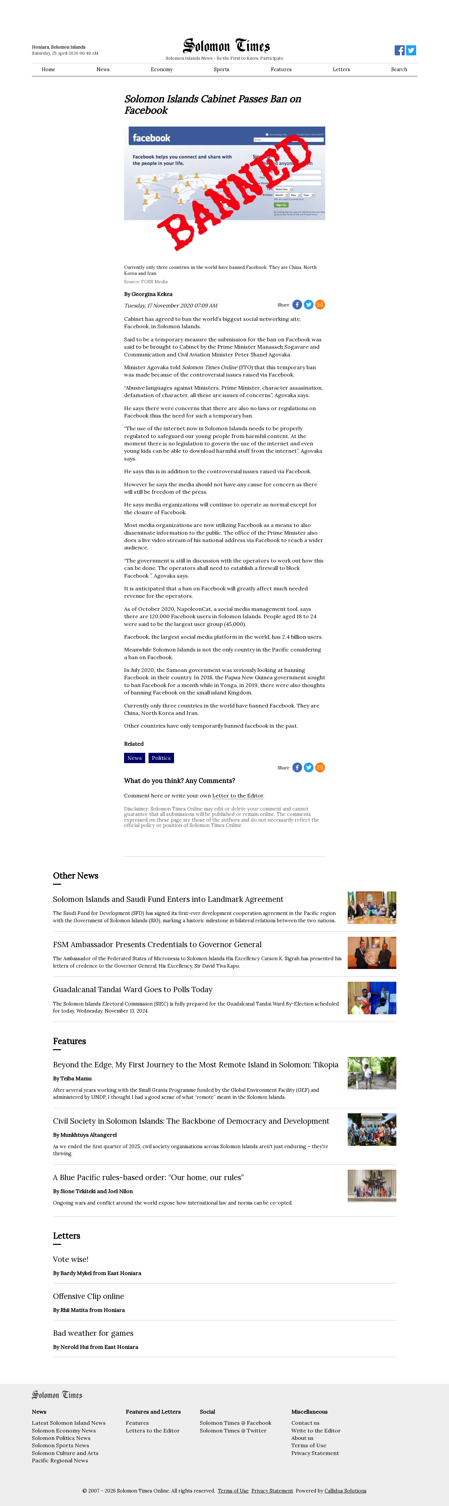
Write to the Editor (316, 1430)
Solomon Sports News (60, 1445)
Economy (162, 69)
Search (399, 69)
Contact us (305, 1422)
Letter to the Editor (237, 795)
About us (302, 1438)
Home (48, 69)
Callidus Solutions (346, 1491)
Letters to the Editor (153, 1430)
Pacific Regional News (60, 1460)
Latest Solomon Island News (69, 1422)
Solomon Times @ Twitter (233, 1430)
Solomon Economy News (64, 1430)
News (103, 69)
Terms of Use (308, 1445)
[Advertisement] (127, 18)
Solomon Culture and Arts (65, 1453)
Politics (161, 758)
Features (281, 69)
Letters (341, 69)
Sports (221, 69)
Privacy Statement (315, 1453)
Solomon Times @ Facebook (235, 1422)
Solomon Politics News (61, 1438)
